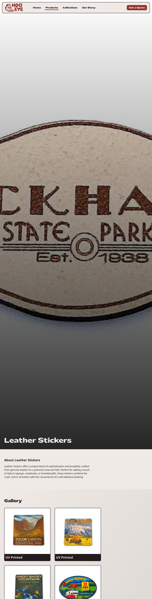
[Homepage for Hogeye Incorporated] (14, 7)
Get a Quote (137, 7)
